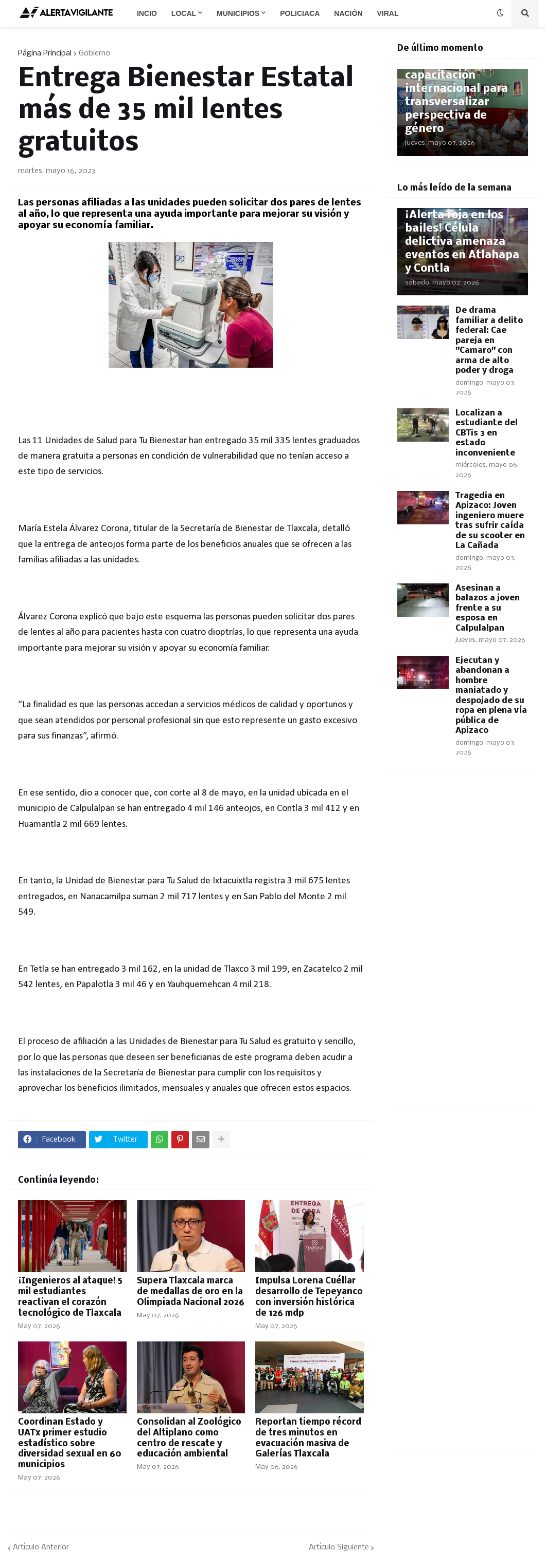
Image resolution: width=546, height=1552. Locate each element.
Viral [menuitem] (388, 13)
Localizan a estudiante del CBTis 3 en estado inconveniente (486, 433)
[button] (500, 13)
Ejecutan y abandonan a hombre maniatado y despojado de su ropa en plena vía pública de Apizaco (491, 695)
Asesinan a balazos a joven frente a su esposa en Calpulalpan (487, 608)
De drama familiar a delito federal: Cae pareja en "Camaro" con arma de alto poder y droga (489, 340)
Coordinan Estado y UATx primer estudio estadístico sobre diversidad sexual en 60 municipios (69, 1443)
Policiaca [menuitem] (300, 13)
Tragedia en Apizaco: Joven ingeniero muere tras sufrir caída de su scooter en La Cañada (490, 521)
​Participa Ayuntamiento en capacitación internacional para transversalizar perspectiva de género (456, 89)
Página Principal (45, 53)
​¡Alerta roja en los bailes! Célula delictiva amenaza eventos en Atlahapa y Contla (462, 242)
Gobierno (94, 53)
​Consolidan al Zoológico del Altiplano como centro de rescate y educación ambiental (189, 1438)
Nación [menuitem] (348, 13)
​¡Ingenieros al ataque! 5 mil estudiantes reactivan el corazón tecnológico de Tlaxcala (70, 1297)
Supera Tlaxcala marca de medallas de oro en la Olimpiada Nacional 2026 (190, 1292)
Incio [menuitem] (147, 13)
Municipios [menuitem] (238, 13)
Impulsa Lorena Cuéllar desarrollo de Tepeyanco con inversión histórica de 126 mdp (309, 1297)
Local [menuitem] (183, 13)
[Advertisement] (462, 945)
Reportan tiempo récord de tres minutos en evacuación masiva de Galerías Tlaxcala (308, 1438)
